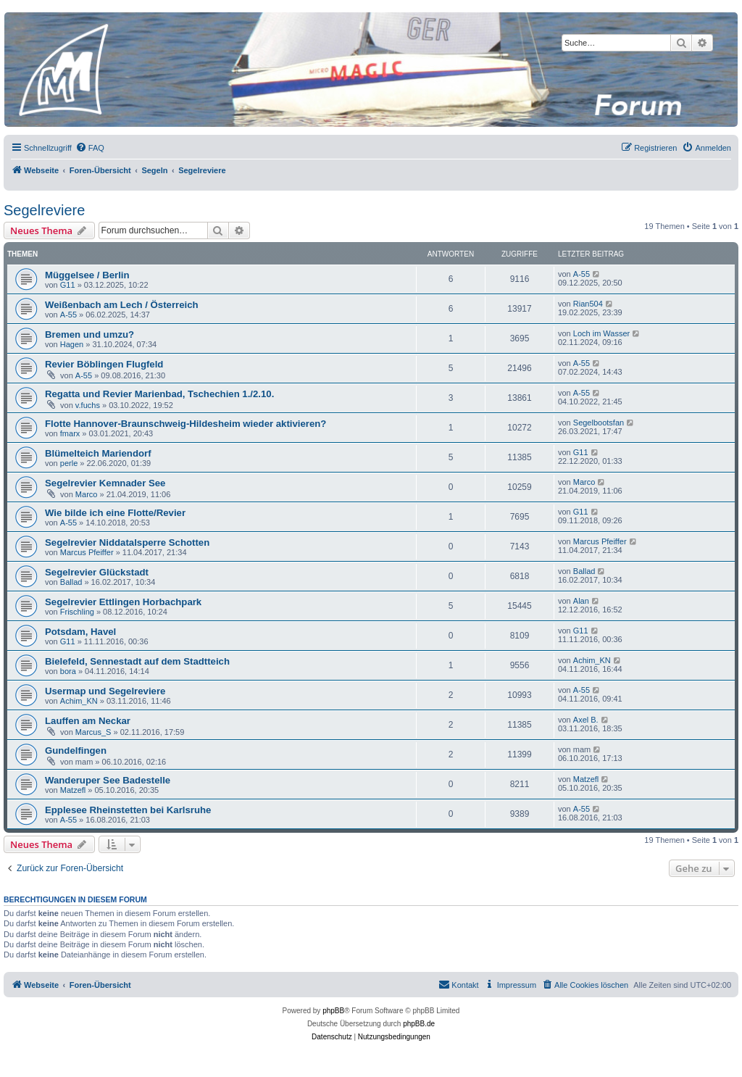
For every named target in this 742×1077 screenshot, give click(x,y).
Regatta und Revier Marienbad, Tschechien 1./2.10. (159, 393)
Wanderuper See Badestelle (107, 780)
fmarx (70, 433)
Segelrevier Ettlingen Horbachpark (123, 601)
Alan (581, 600)
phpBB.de (419, 1024)
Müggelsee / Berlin (87, 275)
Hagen (71, 344)
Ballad (71, 582)
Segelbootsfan (598, 422)
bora (68, 671)
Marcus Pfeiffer (87, 552)
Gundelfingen (76, 750)
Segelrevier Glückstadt (97, 572)
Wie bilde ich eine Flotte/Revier (115, 512)
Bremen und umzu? (89, 334)
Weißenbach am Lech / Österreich (122, 304)
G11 (67, 284)
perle (69, 463)
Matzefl (73, 790)
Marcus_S (93, 732)
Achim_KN (592, 660)
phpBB (333, 1011)
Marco (86, 494)
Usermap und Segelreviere (105, 691)
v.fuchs (87, 405)
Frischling (77, 611)
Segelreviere (44, 210)
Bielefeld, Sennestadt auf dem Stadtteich (137, 661)
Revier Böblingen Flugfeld (104, 364)
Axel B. (586, 719)
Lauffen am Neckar (87, 720)
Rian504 (588, 303)
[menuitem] (89, 148)
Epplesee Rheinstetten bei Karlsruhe (128, 809)
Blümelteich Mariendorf (98, 453)
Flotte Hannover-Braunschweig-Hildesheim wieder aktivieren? (185, 423)
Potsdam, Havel (80, 631)
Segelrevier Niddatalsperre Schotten (127, 542)
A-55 (581, 274)
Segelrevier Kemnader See (105, 483)
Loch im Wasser (601, 333)
